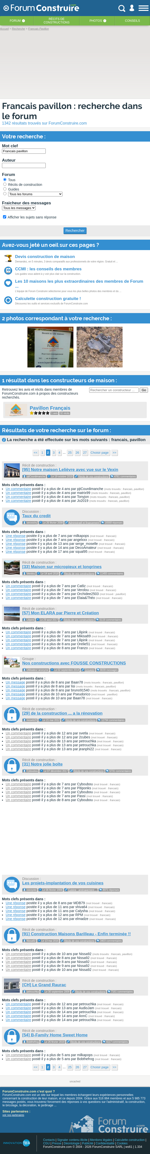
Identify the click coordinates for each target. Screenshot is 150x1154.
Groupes (89, 670)
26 (77, 452)
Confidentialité (105, 1143)
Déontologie (72, 1143)
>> (114, 452)
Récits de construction (22, 185)
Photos (95, 20)
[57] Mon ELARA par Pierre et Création (60, 613)
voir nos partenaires (13, 1115)
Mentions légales (101, 1140)
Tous (9, 180)
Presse (56, 1143)
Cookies (122, 1143)
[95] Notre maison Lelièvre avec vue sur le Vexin (70, 469)
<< (35, 452)
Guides (11, 189)
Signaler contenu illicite (72, 1140)
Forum (15, 20)
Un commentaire (18, 489)
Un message (15, 682)
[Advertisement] (75, 839)
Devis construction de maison (45, 256)
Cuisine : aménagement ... (82, 890)
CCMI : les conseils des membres (48, 269)
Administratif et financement (83, 522)
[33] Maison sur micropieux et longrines (62, 566)
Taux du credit (36, 515)
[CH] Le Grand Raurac (44, 985)
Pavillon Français (50, 408)
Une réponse (15, 536)
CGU (46, 1143)
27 (84, 452)
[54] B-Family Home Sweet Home (55, 1035)
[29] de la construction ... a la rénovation (62, 713)
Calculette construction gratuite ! (48, 298)
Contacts (49, 1140)
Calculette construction (130, 1140)
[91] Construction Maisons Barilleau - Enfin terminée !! (76, 934)
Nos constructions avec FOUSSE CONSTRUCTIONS (74, 663)
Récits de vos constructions (93, 476)
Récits (57, 20)
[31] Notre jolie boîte (42, 764)
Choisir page (100, 452)
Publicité (87, 1143)
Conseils (132, 20)
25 (69, 452)
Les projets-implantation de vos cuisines (63, 883)
